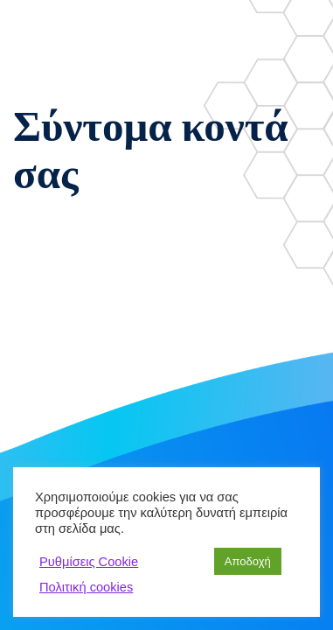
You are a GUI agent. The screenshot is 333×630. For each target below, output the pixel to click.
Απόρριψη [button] (180, 562)
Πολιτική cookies (86, 587)
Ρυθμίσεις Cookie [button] (88, 562)
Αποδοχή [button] (248, 561)
